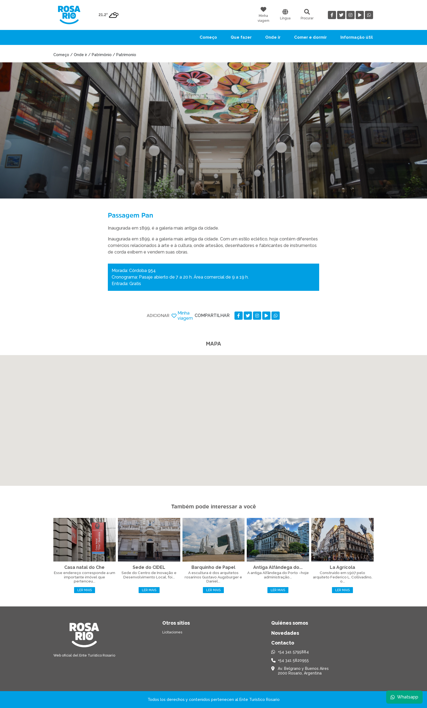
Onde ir (272, 37)
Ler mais (84, 590)
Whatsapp (404, 697)
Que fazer (241, 37)
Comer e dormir (310, 37)
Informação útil (356, 37)
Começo (208, 37)
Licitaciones (172, 632)
